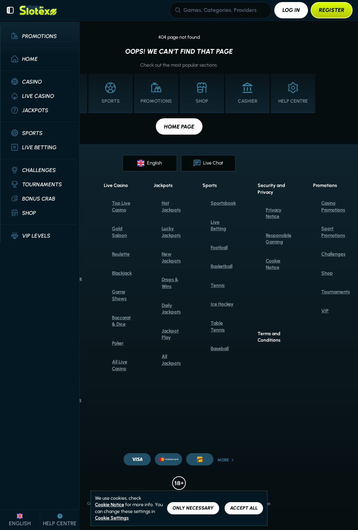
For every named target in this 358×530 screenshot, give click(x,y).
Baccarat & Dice (121, 321)
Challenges (333, 254)
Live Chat (208, 163)
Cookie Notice (273, 264)
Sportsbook (223, 203)
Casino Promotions (333, 206)
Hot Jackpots (171, 206)
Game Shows (119, 295)
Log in (291, 10)
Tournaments (335, 292)
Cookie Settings (112, 518)
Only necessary (193, 508)
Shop (327, 273)
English (149, 163)
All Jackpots (171, 360)
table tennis (218, 326)
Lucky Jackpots (171, 232)
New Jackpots (171, 257)
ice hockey (222, 304)
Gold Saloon (119, 232)
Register (331, 10)
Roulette (121, 254)
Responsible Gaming (278, 239)
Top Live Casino (121, 206)
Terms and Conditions (269, 337)
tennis (218, 285)
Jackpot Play (170, 334)
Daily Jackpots (171, 309)
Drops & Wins (170, 283)
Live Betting (218, 225)
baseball (220, 349)
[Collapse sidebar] (10, 10)
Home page (179, 126)
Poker (118, 343)
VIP (325, 311)
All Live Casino (119, 365)
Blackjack (122, 273)
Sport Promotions (333, 232)
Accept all (244, 508)
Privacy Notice (273, 213)
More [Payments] (225, 460)
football (219, 248)
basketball (221, 266)
